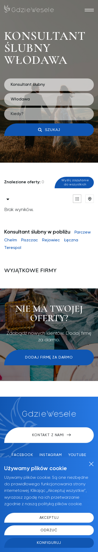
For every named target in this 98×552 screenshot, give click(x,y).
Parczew (82, 232)
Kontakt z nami (51, 435)
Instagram (50, 455)
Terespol (12, 248)
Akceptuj (49, 518)
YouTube (77, 455)
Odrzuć (49, 530)
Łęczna (71, 240)
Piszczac (29, 240)
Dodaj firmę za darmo (49, 357)
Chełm (10, 240)
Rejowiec (51, 240)
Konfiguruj (49, 543)
